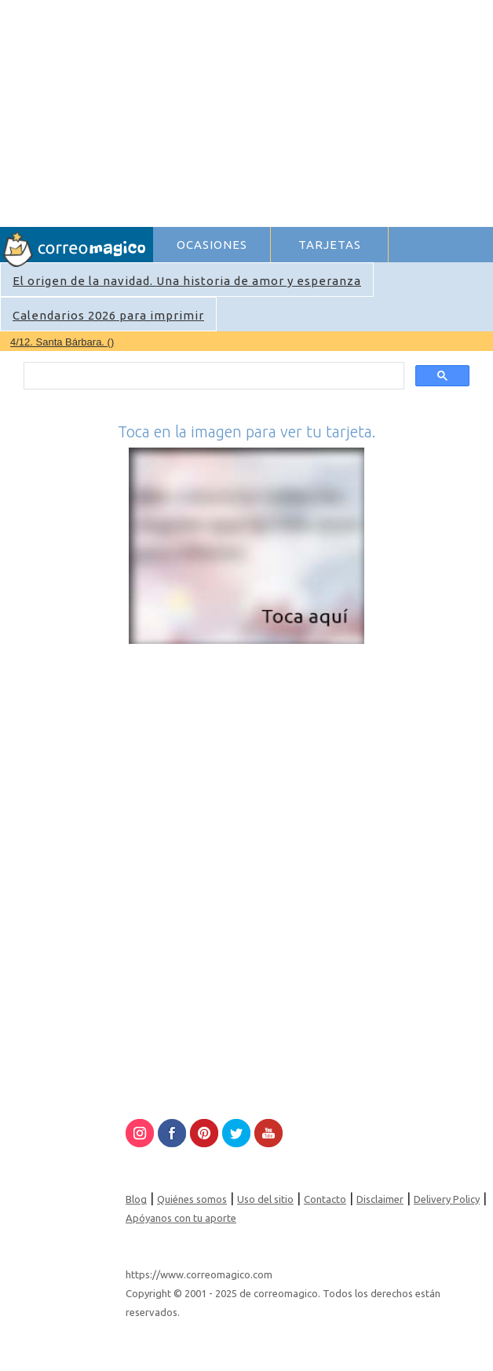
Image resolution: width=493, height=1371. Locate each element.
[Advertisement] (322, 111)
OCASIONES (212, 244)
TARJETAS (329, 244)
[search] (212, 376)
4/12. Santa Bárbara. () (62, 342)
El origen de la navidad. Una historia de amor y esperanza (187, 280)
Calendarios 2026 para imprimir (108, 315)
